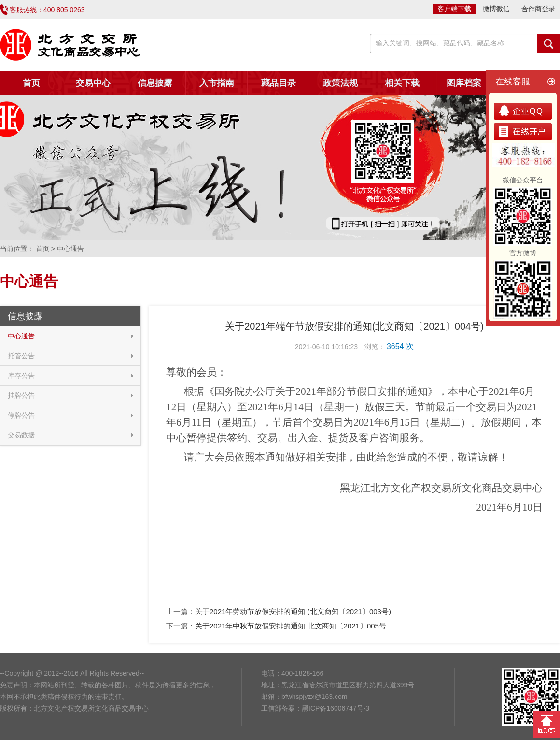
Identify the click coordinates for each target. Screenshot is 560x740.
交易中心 (93, 83)
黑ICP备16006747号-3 (335, 708)
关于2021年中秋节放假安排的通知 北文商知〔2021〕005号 (290, 626)
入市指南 (216, 83)
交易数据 (21, 435)
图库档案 (464, 83)
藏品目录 (278, 83)
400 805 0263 (64, 10)
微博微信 (496, 9)
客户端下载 (454, 9)
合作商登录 (538, 9)
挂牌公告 (21, 395)
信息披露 (155, 83)
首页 (31, 83)
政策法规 (340, 83)
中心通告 (21, 336)
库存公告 (21, 375)
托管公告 (21, 356)
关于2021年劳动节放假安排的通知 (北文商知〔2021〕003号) (293, 611)
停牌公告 (21, 415)
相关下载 (402, 83)
